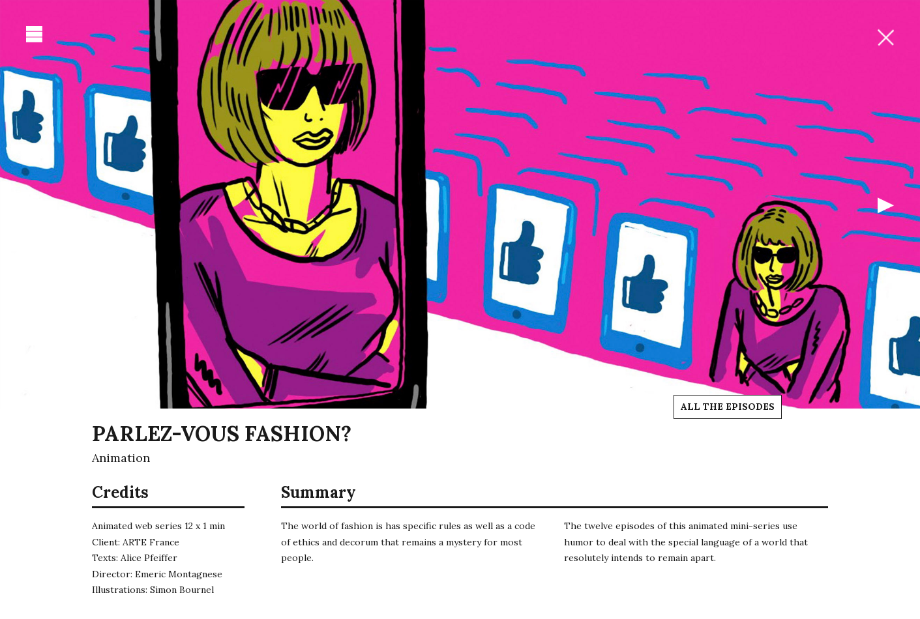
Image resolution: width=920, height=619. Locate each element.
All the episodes (728, 406)
